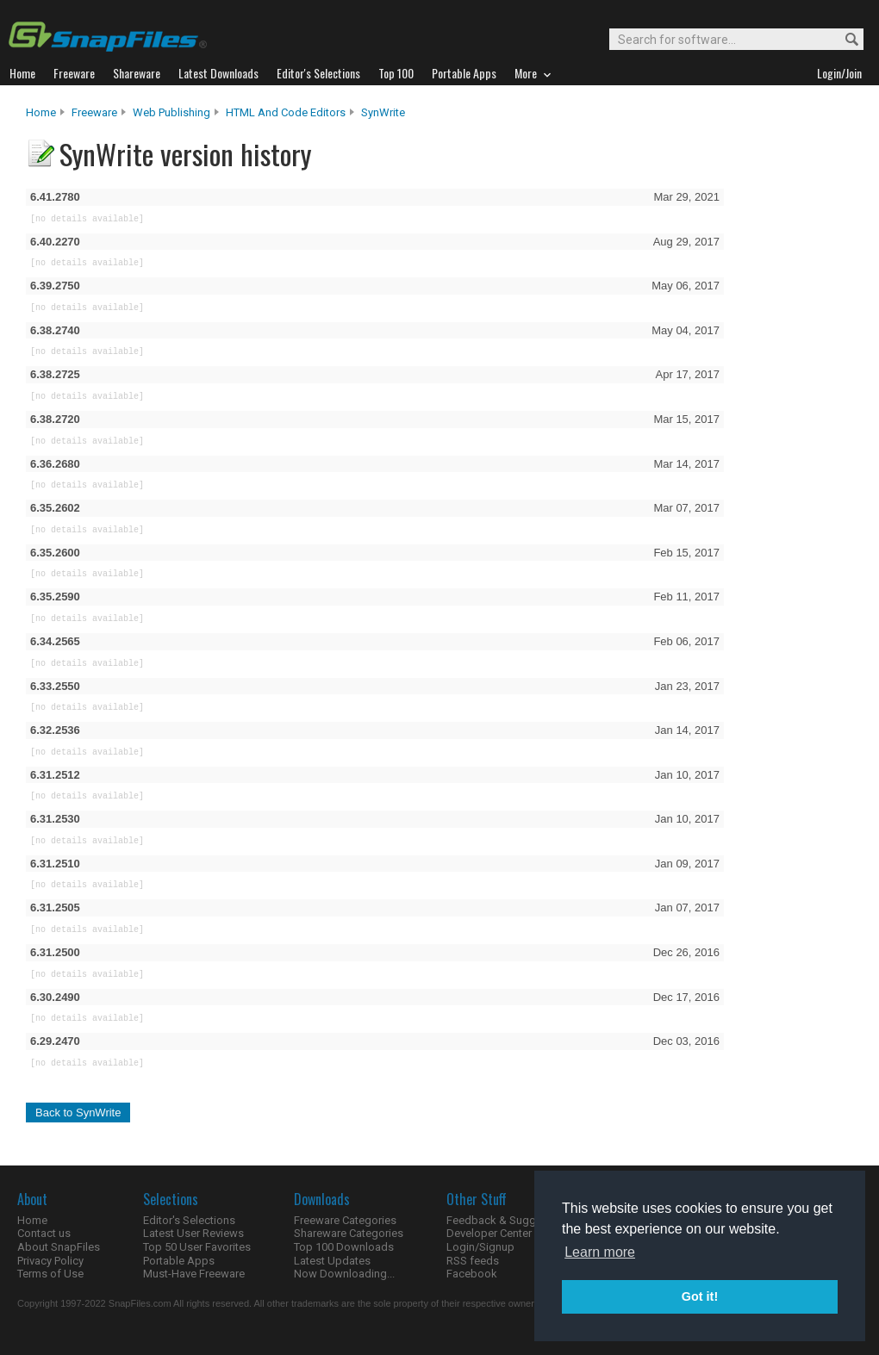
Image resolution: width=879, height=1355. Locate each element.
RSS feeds (472, 1260)
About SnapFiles (58, 1246)
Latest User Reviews (193, 1233)
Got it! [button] (700, 1296)
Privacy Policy (50, 1260)
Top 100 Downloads (344, 1246)
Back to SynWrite (78, 1112)
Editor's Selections (189, 1220)
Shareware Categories (348, 1233)
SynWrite (383, 112)
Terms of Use (50, 1273)
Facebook (471, 1273)
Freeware (94, 112)
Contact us (44, 1233)
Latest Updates (332, 1260)
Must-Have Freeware (194, 1273)
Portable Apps (179, 1260)
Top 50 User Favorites (197, 1246)
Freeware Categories (345, 1220)
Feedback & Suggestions (509, 1220)
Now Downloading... (344, 1273)
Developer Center (489, 1233)
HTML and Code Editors (286, 112)
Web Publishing (171, 112)
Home (41, 112)
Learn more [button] (599, 1252)
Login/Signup (480, 1246)
